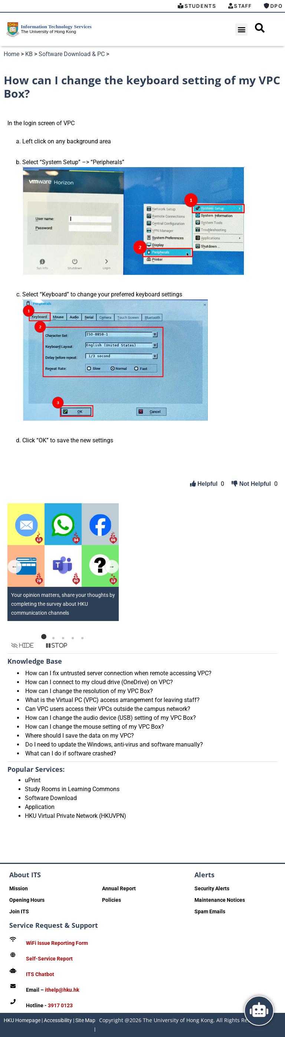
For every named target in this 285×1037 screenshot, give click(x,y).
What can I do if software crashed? (70, 753)
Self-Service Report (49, 959)
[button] (241, 29)
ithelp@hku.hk (62, 990)
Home (11, 54)
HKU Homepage (22, 1020)
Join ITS (19, 911)
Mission (18, 888)
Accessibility (58, 1020)
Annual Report (119, 888)
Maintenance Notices (219, 900)
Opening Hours (27, 900)
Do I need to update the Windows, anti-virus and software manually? (114, 744)
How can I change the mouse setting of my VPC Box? (94, 726)
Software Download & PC (72, 54)
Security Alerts (211, 888)
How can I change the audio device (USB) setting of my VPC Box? (110, 717)
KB (29, 54)
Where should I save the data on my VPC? (79, 735)
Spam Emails (209, 911)
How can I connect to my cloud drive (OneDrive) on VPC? (99, 682)
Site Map (85, 1020)
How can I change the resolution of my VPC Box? (89, 691)
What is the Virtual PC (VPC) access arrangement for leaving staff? (112, 699)
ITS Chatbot (40, 974)
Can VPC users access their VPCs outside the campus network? (107, 708)
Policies (111, 900)
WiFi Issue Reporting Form (57, 943)
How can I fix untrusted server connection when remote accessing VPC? (118, 673)
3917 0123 (60, 1005)
